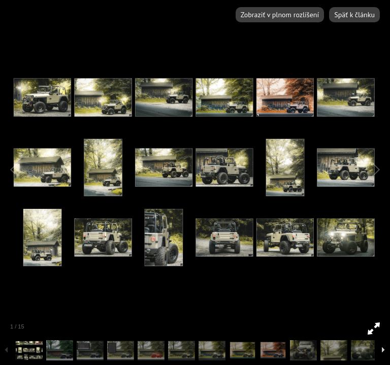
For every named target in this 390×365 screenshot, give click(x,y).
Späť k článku (354, 14)
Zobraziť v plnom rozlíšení (280, 14)
